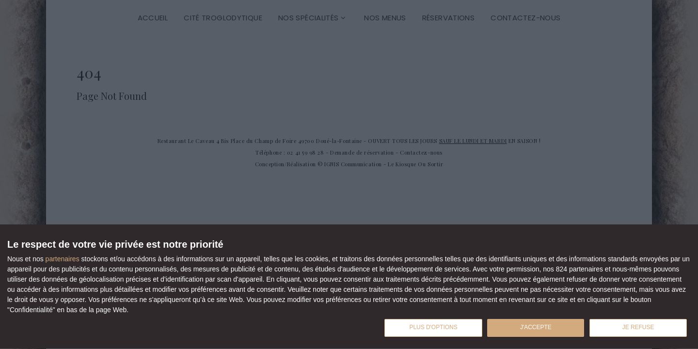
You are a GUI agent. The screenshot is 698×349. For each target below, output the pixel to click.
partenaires (62, 256)
